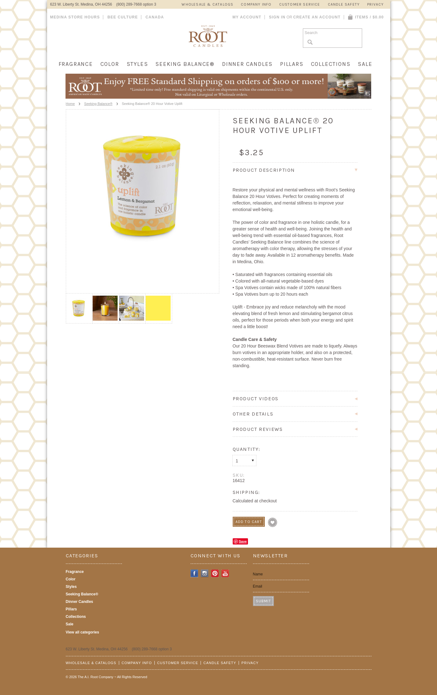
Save (243, 541)
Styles (137, 64)
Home (70, 104)
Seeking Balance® (185, 64)
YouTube (225, 573)
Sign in (277, 17)
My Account (246, 17)
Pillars (291, 64)
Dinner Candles (247, 64)
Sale (365, 64)
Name (258, 574)
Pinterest (215, 573)
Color (109, 64)
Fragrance (76, 64)
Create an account (317, 17)
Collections (331, 64)
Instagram (205, 573)
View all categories (82, 632)
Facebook (194, 573)
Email (257, 586)
